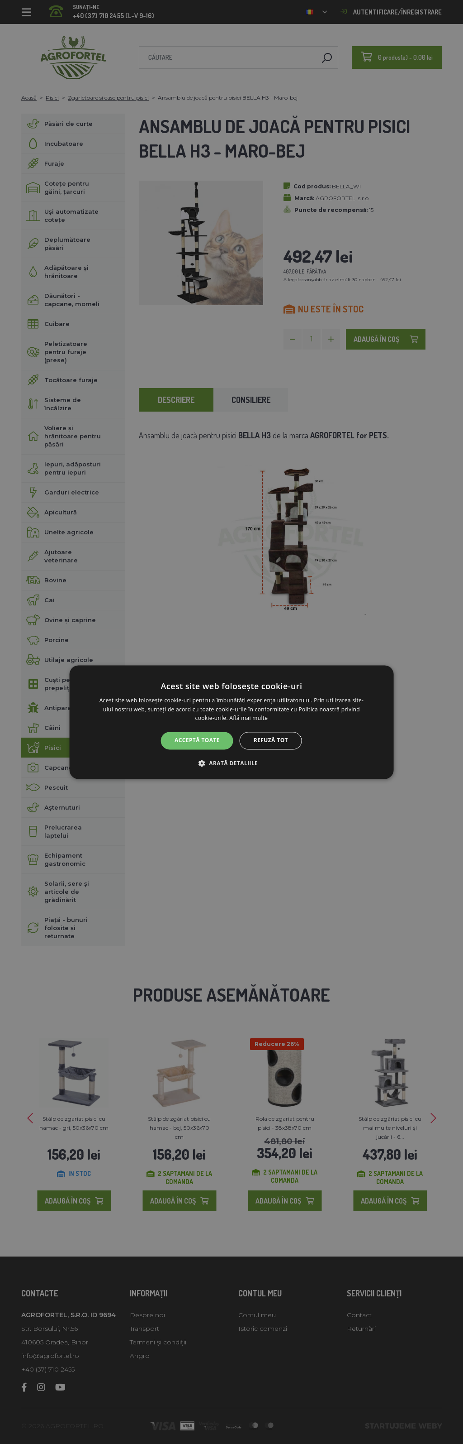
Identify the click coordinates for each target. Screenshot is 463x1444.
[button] (231, 763)
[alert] (231, 722)
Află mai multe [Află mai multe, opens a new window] (248, 718)
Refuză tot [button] (271, 740)
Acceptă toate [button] (197, 740)
